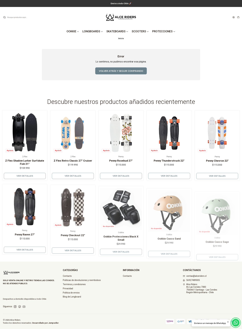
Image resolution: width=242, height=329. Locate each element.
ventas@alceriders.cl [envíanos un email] (195, 276)
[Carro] (238, 17)
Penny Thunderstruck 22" (169, 175)
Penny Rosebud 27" (121, 172)
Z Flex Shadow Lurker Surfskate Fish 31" (24, 167)
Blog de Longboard (72, 296)
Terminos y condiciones (74, 284)
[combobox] (19, 17)
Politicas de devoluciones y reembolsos (82, 280)
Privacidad (68, 288)
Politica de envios (71, 292)
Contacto (67, 276)
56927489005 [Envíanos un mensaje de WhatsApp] (191, 280)
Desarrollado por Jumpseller (45, 323)
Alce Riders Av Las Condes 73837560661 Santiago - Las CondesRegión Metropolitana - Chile (200, 288)
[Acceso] (233, 17)
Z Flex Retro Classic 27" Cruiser (73, 168)
